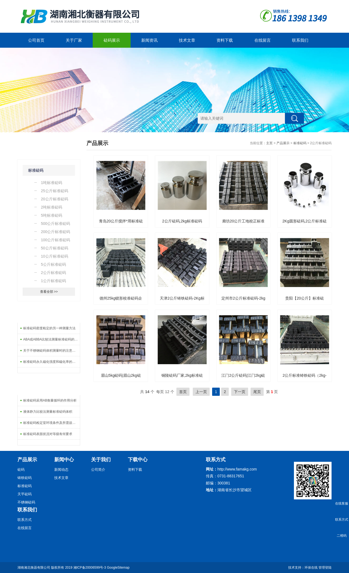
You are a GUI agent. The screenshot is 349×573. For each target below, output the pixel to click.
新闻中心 (64, 459)
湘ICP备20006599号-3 (89, 567)
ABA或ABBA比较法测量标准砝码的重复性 (51, 339)
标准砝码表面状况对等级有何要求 (47, 434)
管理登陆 (325, 567)
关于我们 (101, 459)
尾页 (257, 392)
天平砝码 (24, 494)
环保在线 (311, 567)
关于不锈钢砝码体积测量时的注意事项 (51, 350)
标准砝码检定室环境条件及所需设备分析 (51, 423)
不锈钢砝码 (26, 502)
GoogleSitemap (118, 567)
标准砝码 (35, 170)
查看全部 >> (49, 292)
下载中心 (138, 459)
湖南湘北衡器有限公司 (33, 567)
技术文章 (187, 40)
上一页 (201, 392)
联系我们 (300, 40)
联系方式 (24, 520)
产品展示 (283, 143)
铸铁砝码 (24, 478)
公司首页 (36, 40)
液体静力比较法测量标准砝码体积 (47, 412)
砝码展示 (112, 40)
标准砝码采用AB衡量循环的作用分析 (50, 400)
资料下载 (224, 40)
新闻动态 (61, 470)
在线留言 (262, 40)
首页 (183, 392)
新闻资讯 (149, 40)
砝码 (21, 470)
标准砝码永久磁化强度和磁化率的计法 (51, 362)
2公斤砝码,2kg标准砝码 (182, 221)
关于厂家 (74, 40)
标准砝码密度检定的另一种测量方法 (49, 328)
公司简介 (98, 470)
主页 (269, 143)
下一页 (239, 392)
